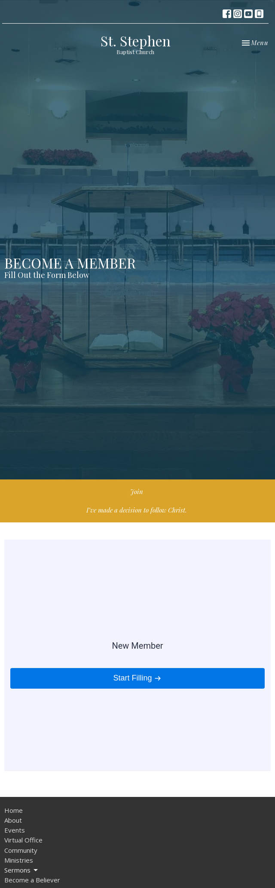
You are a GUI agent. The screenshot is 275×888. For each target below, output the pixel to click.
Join (136, 491)
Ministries (18, 860)
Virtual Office (23, 840)
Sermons (21, 870)
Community (20, 850)
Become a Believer (32, 880)
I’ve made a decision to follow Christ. (136, 510)
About (13, 820)
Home (13, 810)
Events (14, 830)
